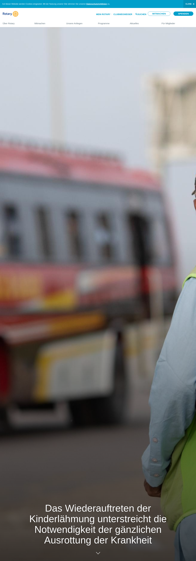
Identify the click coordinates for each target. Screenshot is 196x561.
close (189, 4)
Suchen (142, 14)
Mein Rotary (103, 14)
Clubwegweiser (122, 14)
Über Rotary (16, 22)
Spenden (183, 13)
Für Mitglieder (177, 22)
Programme (111, 22)
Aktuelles (143, 22)
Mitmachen (159, 13)
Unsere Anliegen (79, 22)
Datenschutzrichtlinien (96, 4)
